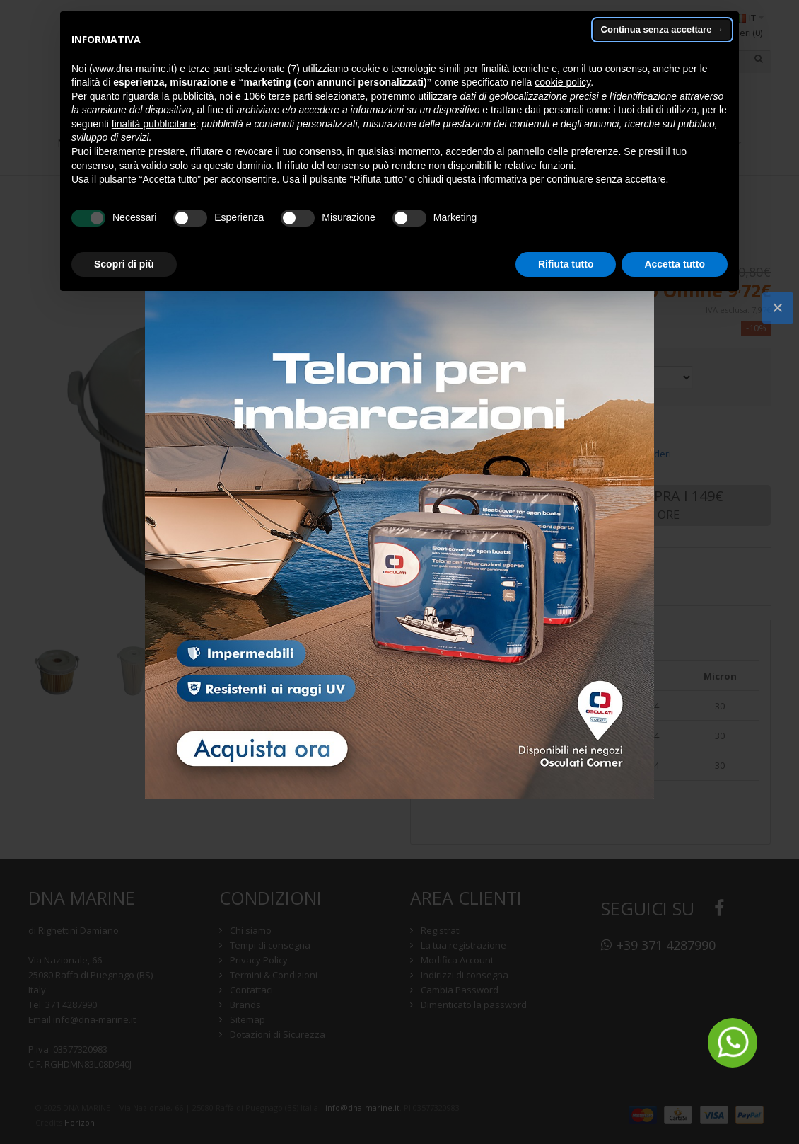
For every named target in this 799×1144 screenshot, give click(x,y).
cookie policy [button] (562, 82)
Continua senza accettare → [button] (662, 29)
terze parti (291, 96)
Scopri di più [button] (124, 264)
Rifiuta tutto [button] (566, 264)
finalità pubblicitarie (154, 124)
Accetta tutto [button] (674, 264)
